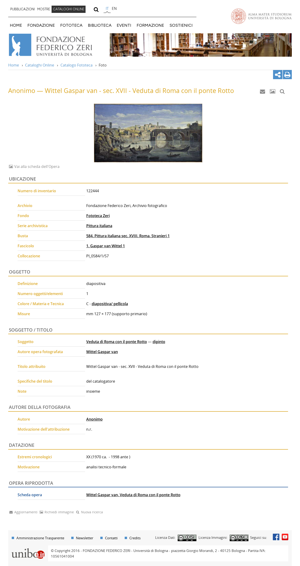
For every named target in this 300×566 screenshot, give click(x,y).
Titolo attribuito (31, 366)
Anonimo (94, 419)
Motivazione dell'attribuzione (44, 429)
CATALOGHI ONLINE (68, 9)
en (114, 8)
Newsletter (84, 538)
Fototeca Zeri (98, 215)
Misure (24, 313)
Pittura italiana (99, 225)
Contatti (111, 538)
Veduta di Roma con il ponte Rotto (116, 341)
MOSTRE (43, 9)
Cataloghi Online (39, 65)
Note (22, 391)
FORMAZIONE (150, 25)
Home (13, 65)
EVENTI (124, 25)
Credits (135, 538)
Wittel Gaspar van (102, 351)
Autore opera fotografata (40, 351)
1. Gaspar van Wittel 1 (105, 245)
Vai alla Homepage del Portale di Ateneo (261, 16)
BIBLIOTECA (100, 25)
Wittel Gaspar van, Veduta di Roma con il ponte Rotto (133, 494)
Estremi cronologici (35, 456)
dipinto (159, 341)
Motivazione (29, 467)
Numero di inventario (37, 190)
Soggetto (26, 341)
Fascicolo (26, 245)
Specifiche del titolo (35, 381)
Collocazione (29, 256)
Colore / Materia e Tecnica (41, 303)
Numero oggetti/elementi (40, 293)
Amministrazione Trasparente (40, 538)
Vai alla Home (56, 45)
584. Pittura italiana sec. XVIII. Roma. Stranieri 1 (128, 235)
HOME (16, 25)
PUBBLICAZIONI (22, 9)
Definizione (28, 283)
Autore (24, 419)
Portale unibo (28, 548)
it (107, 8)
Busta (23, 235)
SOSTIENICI (181, 25)
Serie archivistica (33, 225)
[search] (96, 9)
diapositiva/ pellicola (110, 303)
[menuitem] (22, 9)
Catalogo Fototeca (76, 65)
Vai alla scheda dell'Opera (36, 166)
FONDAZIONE (41, 25)
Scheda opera (30, 494)
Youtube (285, 537)
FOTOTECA (71, 25)
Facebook (276, 537)
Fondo (23, 215)
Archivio (25, 205)
